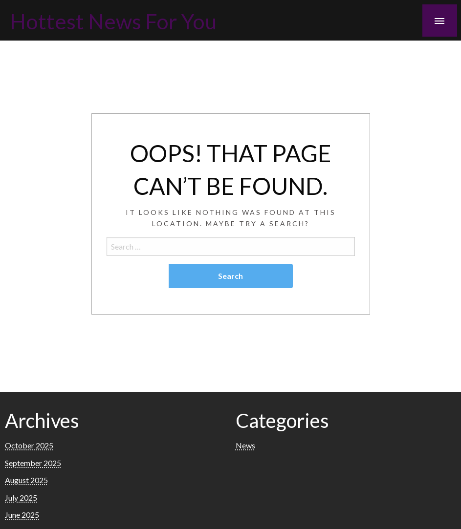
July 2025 (21, 497)
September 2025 (33, 462)
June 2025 (22, 514)
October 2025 (29, 445)
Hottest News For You (113, 21)
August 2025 (26, 480)
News (245, 445)
